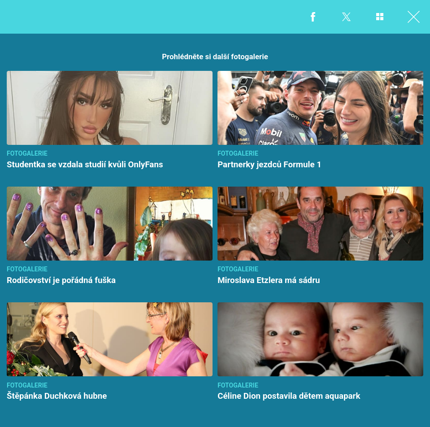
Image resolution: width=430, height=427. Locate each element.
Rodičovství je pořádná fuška (61, 280)
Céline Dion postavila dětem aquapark (288, 396)
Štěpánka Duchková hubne (57, 396)
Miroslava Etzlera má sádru (268, 280)
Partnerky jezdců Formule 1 (269, 165)
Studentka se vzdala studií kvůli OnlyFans (85, 165)
